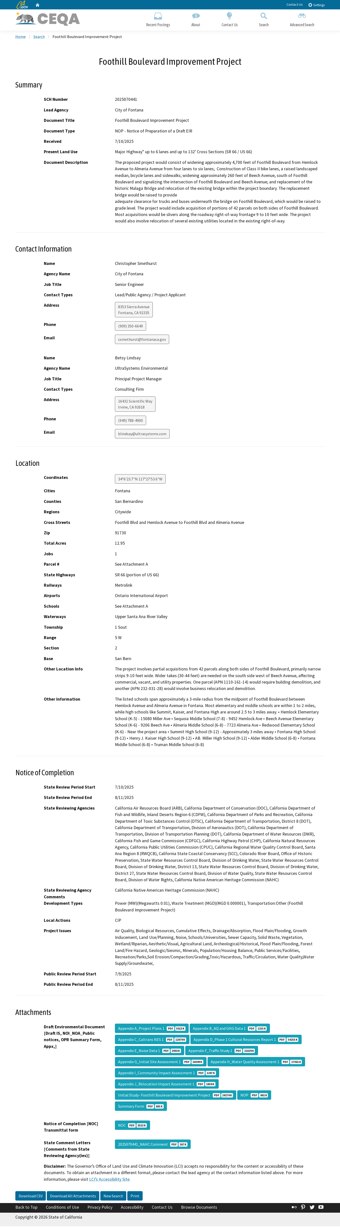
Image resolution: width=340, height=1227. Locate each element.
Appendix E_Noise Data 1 (149, 1051)
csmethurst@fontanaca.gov (142, 340)
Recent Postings (158, 19)
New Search (113, 1196)
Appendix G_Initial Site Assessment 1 (160, 1062)
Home (20, 37)
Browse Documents (199, 1208)
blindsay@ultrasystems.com (142, 434)
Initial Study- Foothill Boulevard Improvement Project (175, 1095)
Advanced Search (302, 19)
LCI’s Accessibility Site (109, 1180)
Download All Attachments (73, 1196)
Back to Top (26, 1208)
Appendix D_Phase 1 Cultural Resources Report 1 (246, 1040)
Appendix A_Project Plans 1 (151, 1029)
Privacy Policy (99, 1208)
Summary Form (141, 1106)
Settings (316, 4)
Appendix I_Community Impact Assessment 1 (167, 1073)
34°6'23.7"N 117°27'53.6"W (140, 479)
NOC (132, 1125)
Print (135, 1196)
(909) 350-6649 (130, 326)
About (196, 19)
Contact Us (295, 4)
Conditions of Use (62, 1208)
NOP (254, 1095)
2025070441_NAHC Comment (152, 1144)
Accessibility (132, 1208)
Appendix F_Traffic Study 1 (221, 1051)
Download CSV (31, 1196)
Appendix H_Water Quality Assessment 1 (256, 1062)
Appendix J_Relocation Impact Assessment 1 (166, 1084)
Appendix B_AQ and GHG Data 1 (230, 1029)
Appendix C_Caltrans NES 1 (152, 1040)
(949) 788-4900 (130, 421)
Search (264, 19)
